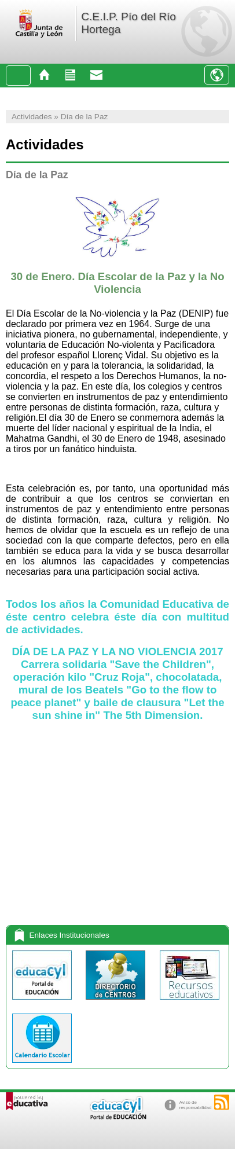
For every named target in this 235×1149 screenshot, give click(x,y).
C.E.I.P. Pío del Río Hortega (128, 22)
